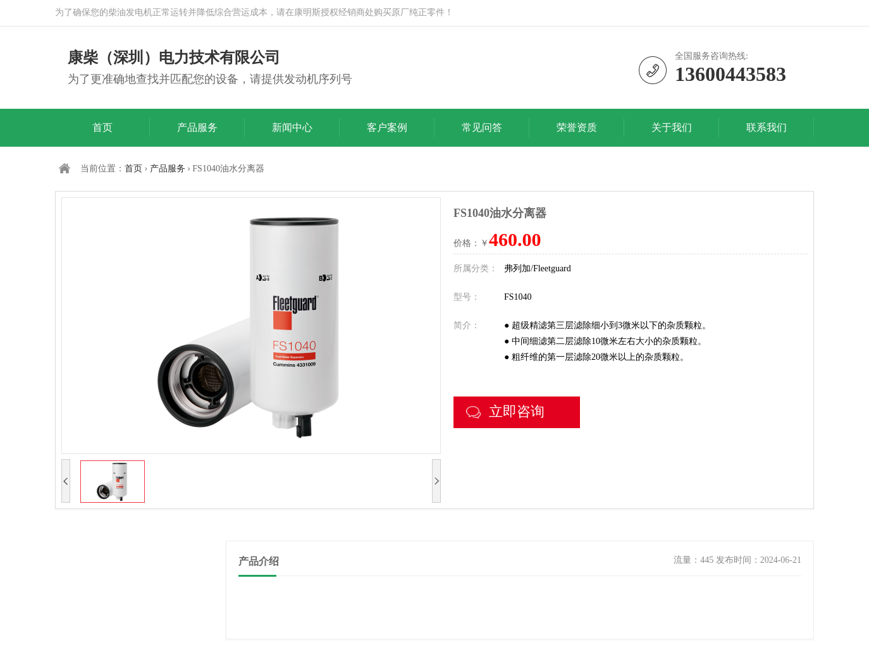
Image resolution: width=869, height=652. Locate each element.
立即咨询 (505, 411)
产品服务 (197, 127)
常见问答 (482, 127)
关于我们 (671, 127)
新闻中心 (292, 127)
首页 (102, 127)
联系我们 (766, 127)
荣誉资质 (577, 127)
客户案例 (387, 127)
